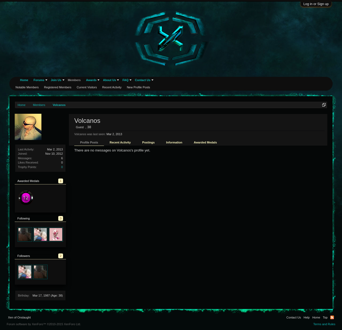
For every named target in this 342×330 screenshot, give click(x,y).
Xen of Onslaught (19, 317)
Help (307, 317)
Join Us (56, 80)
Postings (148, 142)
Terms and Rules (324, 324)
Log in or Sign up (316, 4)
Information (174, 142)
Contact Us (142, 80)
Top (325, 317)
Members (74, 80)
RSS (332, 317)
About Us (109, 80)
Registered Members (57, 87)
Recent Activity (120, 142)
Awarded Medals (205, 142)
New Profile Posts (138, 87)
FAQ (125, 80)
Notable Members (27, 87)
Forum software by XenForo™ (44, 324)
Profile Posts (89, 142)
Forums (39, 80)
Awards (91, 80)
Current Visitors (87, 87)
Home (24, 80)
